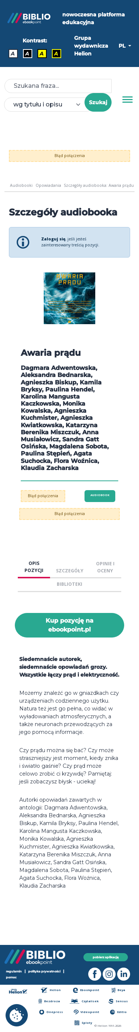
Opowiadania (48, 185)
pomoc (11, 977)
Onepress (51, 1012)
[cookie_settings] (17, 1015)
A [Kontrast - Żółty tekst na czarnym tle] (56, 53)
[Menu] (127, 100)
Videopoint (86, 1012)
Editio (118, 1012)
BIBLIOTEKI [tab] (69, 584)
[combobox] (48, 104)
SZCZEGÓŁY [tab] (69, 571)
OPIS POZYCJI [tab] (33, 566)
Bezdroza (49, 1001)
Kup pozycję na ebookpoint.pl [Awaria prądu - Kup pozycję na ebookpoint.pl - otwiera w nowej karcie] (69, 625)
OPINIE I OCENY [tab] (105, 567)
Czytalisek (84, 1001)
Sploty (83, 1022)
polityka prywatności (44, 971)
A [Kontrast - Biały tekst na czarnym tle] (27, 53)
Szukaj (98, 102)
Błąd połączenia (69, 155)
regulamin (14, 971)
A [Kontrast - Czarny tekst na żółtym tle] (42, 53)
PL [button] (123, 45)
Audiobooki (21, 185)
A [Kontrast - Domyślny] (13, 53)
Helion (51, 990)
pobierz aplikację (106, 957)
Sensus (118, 1001)
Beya (119, 990)
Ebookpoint (86, 990)
